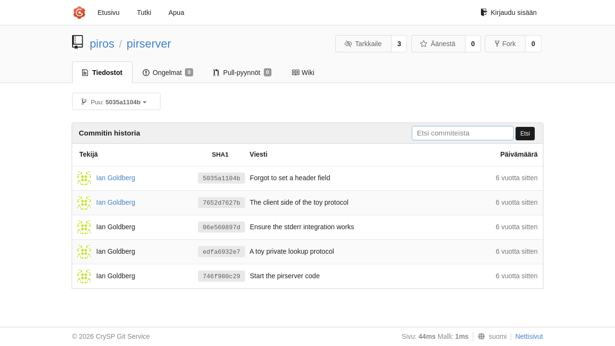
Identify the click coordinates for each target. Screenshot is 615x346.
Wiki (303, 72)
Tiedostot (102, 72)
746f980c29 (221, 276)
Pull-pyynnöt (242, 72)
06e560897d (221, 227)
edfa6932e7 (221, 252)
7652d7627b (221, 203)
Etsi (525, 133)
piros (102, 43)
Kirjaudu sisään (508, 12)
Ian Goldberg (115, 177)
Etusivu (109, 12)
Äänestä (437, 44)
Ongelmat (168, 72)
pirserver (149, 43)
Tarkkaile (362, 44)
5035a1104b (221, 178)
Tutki (144, 12)
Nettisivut (529, 336)
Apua (176, 12)
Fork (505, 44)
